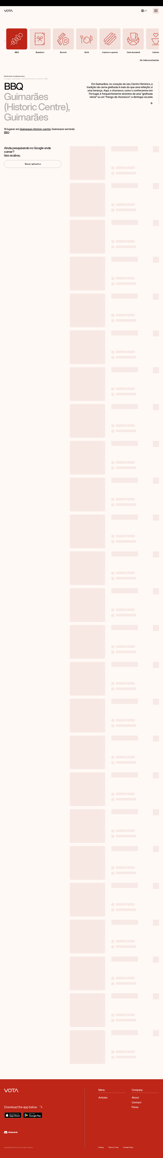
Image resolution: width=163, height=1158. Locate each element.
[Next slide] (156, 41)
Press (135, 1107)
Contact (136, 1102)
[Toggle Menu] (156, 11)
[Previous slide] (6, 41)
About (135, 1097)
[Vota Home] (8, 11)
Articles (102, 1097)
